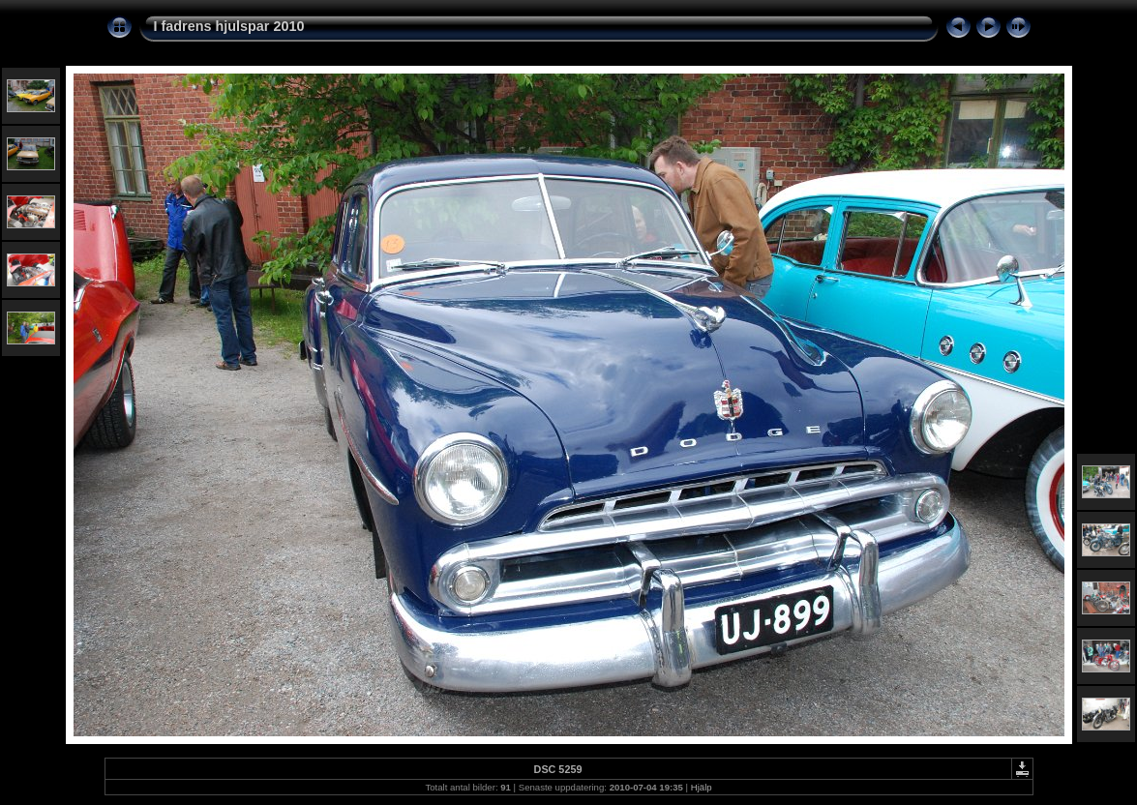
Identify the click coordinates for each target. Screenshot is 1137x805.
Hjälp (701, 787)
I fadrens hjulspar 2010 (229, 26)
